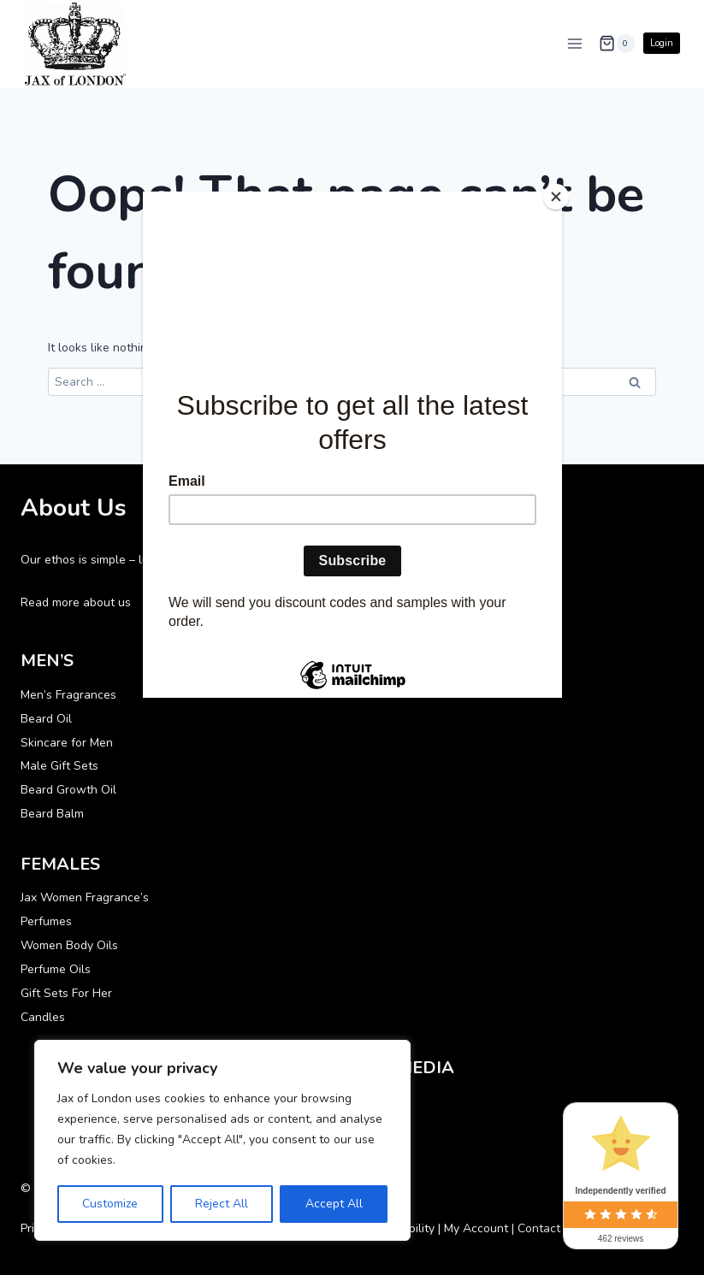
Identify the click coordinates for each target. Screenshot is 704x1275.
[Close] (558, 196)
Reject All (221, 1203)
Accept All (334, 1203)
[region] (222, 1141)
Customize (110, 1203)
